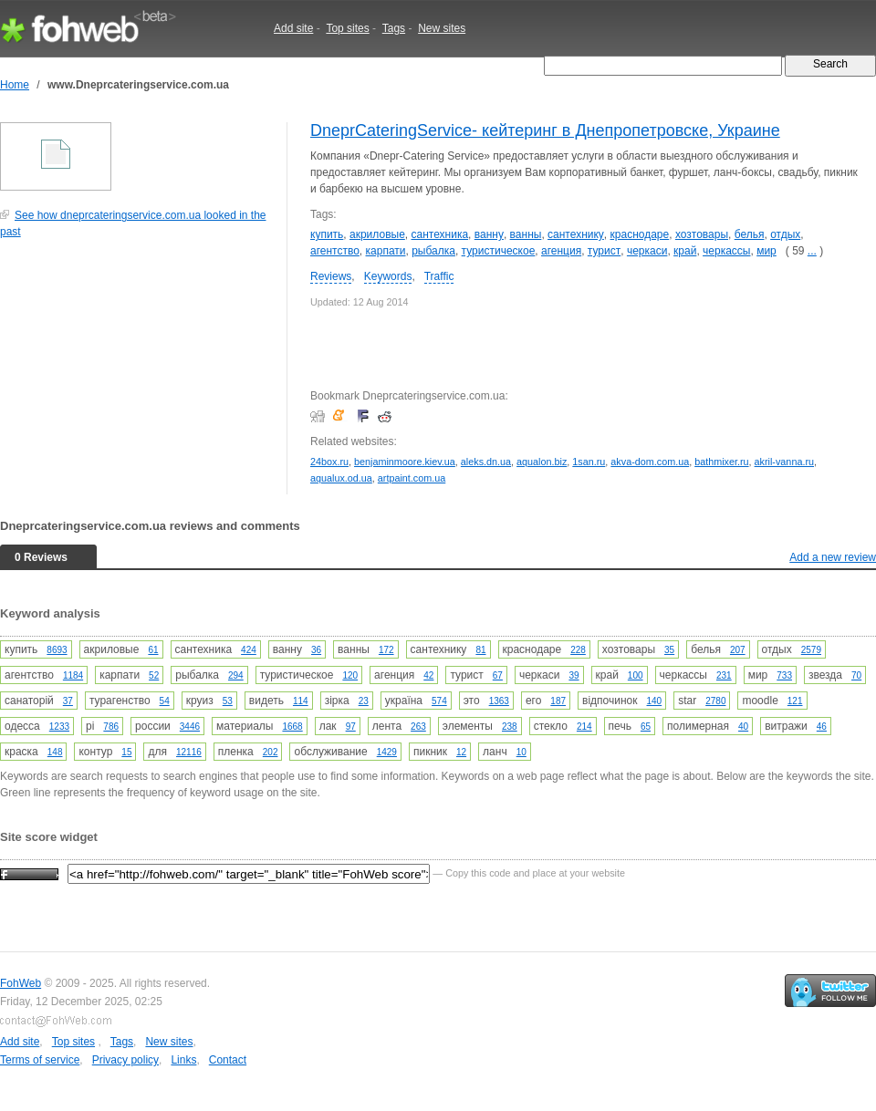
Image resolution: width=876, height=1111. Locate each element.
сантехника (439, 234)
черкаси (647, 250)
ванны (526, 234)
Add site (293, 28)
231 (724, 675)
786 (111, 727)
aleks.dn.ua (486, 461)
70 (856, 675)
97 (351, 727)
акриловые (377, 234)
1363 (499, 701)
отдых (785, 234)
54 (165, 701)
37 (68, 701)
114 (300, 701)
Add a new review (832, 557)
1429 (387, 752)
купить (326, 234)
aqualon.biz (541, 461)
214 (584, 727)
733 (784, 675)
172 (386, 650)
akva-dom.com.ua (649, 461)
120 (350, 675)
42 (428, 675)
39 (573, 675)
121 (795, 701)
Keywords (388, 276)
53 (228, 701)
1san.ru (588, 461)
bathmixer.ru (721, 461)
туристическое (499, 250)
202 (270, 752)
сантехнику (576, 234)
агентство (335, 250)
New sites (441, 28)
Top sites (347, 28)
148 (55, 752)
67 (498, 675)
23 (364, 701)
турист (604, 250)
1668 (292, 727)
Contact (227, 1060)
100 (635, 675)
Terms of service (39, 1060)
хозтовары (701, 234)
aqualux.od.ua (341, 477)
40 (743, 727)
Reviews (330, 276)
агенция (561, 250)
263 (418, 727)
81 (480, 650)
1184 (73, 675)
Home (14, 84)
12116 (189, 752)
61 (153, 650)
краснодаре (640, 234)
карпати (386, 250)
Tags (393, 28)
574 (439, 701)
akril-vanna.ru (784, 461)
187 (558, 701)
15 (126, 752)
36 (316, 650)
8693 (57, 650)
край (684, 250)
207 (738, 650)
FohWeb (20, 983)
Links (183, 1060)
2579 (811, 650)
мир (766, 250)
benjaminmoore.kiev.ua (404, 461)
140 (654, 701)
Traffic (439, 276)
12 (461, 752)
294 (236, 675)
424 (248, 650)
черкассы (726, 250)
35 (669, 650)
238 (509, 727)
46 (822, 727)
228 (578, 650)
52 (154, 675)
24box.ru (329, 461)
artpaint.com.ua (411, 477)
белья (750, 234)
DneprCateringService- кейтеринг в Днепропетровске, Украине (545, 130)
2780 (715, 701)
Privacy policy (125, 1060)
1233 (59, 727)
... (812, 250)
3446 (190, 727)
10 (521, 752)
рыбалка (433, 250)
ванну (489, 234)
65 (646, 727)
